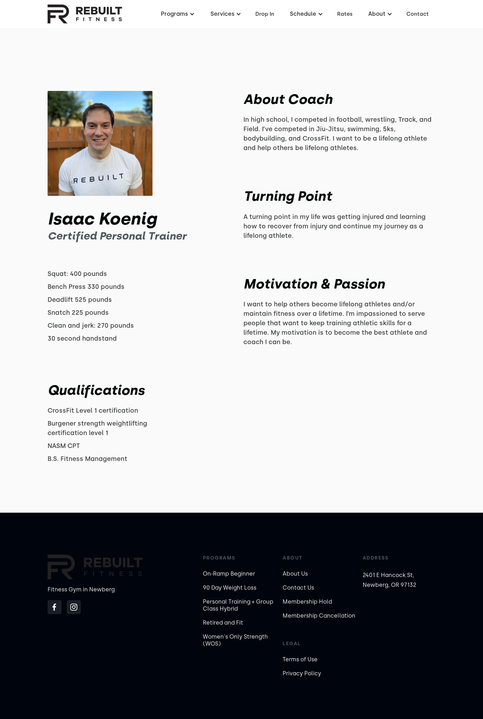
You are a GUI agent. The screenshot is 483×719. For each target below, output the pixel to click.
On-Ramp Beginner (229, 573)
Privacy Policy (302, 673)
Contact (417, 14)
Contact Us (298, 587)
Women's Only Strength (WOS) (235, 640)
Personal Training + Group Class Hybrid (238, 605)
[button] (177, 13)
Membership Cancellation (319, 615)
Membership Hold (307, 601)
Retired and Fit (223, 622)
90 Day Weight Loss (229, 587)
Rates (345, 14)
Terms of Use (300, 659)
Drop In (264, 14)
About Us (295, 573)
